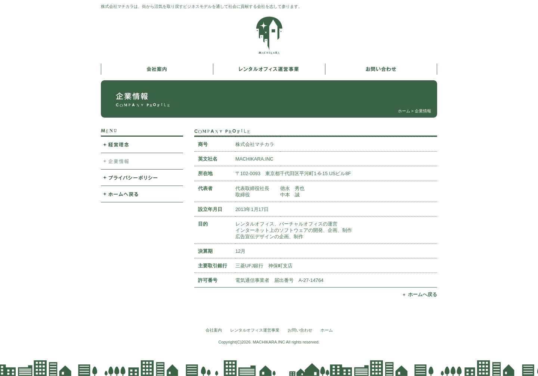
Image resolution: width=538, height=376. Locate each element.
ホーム (404, 111)
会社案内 (213, 330)
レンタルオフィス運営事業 (254, 330)
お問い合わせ (300, 330)
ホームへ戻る (422, 294)
